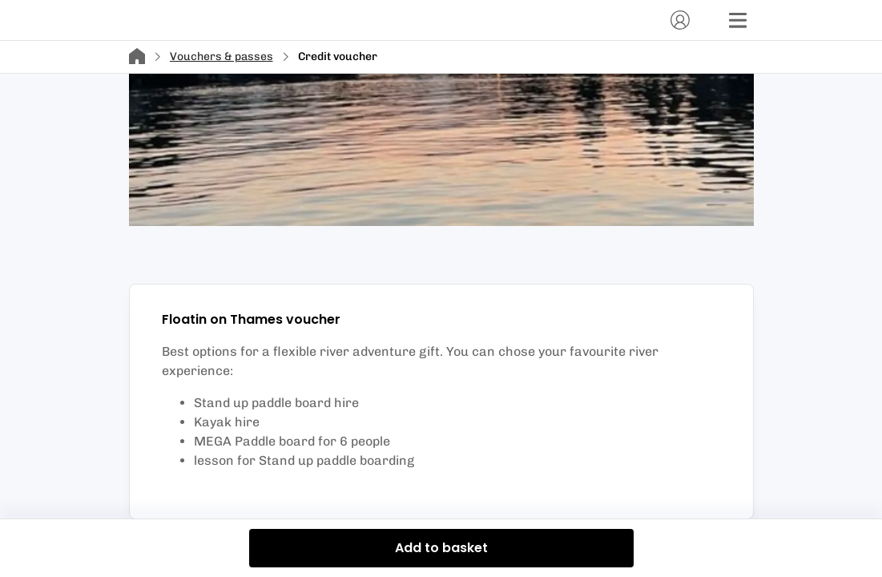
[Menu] (738, 20)
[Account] (680, 20)
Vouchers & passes (221, 56)
